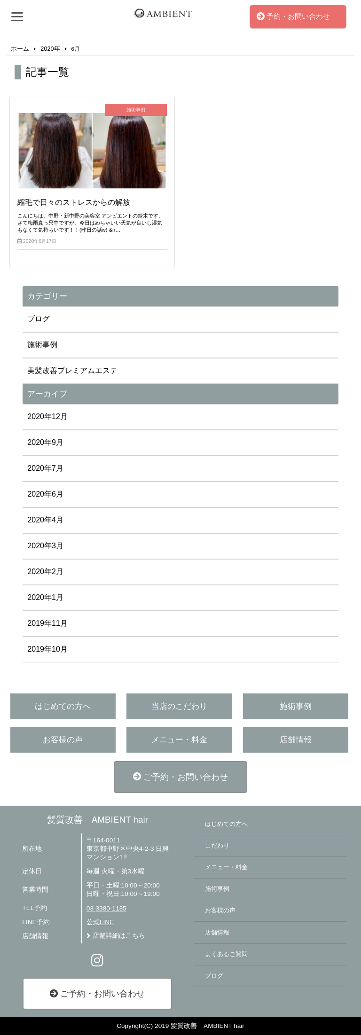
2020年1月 (45, 597)
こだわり (217, 845)
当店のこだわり (179, 706)
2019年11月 (47, 623)
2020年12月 (47, 416)
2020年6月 (45, 494)
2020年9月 (45, 442)
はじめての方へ (63, 706)
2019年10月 (47, 649)
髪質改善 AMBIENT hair (97, 820)
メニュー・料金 (179, 739)
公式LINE (100, 922)
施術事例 (42, 345)
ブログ (38, 319)
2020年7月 (45, 468)
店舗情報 (296, 739)
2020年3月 (45, 546)
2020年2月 (45, 572)
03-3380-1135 (106, 908)
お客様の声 (63, 739)
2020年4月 (45, 520)
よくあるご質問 (226, 954)
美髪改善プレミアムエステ (72, 370)
